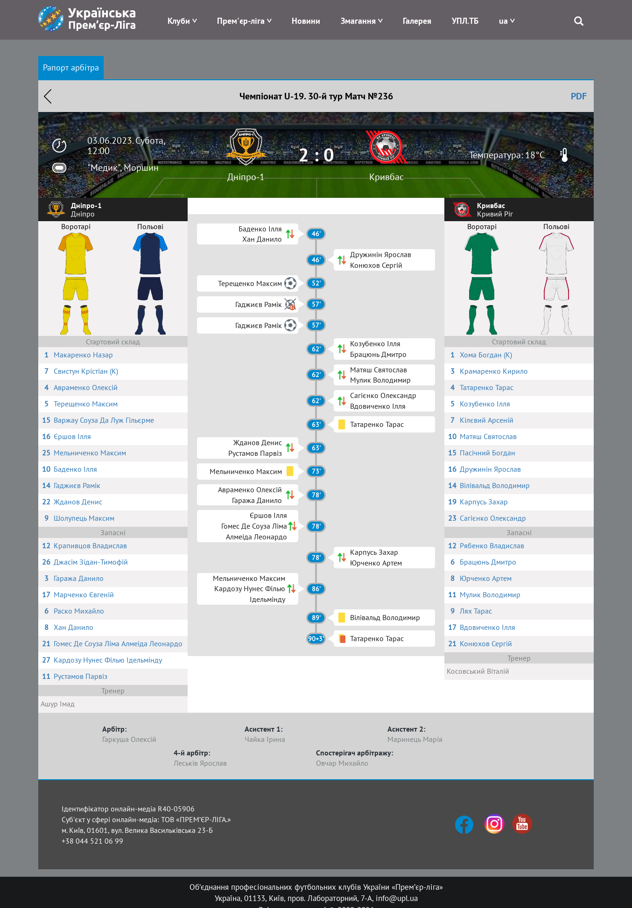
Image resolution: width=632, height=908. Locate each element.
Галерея (417, 20)
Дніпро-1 (246, 177)
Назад (48, 96)
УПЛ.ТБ (465, 20)
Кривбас (386, 177)
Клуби (179, 20)
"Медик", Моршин (123, 167)
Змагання (358, 20)
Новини (306, 20)
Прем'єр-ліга (241, 20)
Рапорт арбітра (71, 67)
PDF (579, 96)
